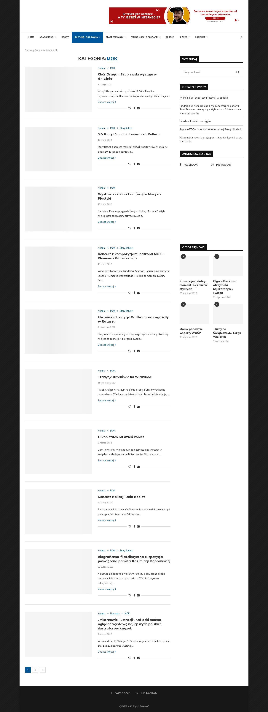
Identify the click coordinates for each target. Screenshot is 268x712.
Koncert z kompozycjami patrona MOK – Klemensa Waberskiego (131, 256)
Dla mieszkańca (114, 37)
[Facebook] (194, 165)
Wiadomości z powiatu (144, 37)
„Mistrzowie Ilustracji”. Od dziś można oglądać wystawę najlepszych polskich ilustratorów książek (130, 624)
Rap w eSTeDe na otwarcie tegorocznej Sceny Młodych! (211, 129)
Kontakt (200, 37)
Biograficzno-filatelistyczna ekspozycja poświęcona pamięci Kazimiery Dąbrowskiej (134, 559)
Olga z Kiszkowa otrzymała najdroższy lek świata (225, 287)
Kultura (46, 50)
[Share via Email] (138, 108)
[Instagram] (226, 165)
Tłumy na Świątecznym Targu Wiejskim (227, 333)
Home (31, 37)
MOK (112, 68)
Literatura (115, 613)
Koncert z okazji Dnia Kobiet (121, 497)
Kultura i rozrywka (86, 37)
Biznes (183, 37)
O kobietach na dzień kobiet (121, 437)
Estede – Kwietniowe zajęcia (195, 121)
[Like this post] (129, 108)
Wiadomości (47, 37)
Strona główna (33, 50)
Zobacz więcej (107, 102)
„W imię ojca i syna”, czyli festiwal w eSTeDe (204, 97)
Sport (65, 37)
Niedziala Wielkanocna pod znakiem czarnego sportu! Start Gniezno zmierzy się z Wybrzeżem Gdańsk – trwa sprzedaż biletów (210, 109)
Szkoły (170, 37)
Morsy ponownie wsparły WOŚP (191, 331)
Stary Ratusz (126, 128)
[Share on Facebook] (134, 108)
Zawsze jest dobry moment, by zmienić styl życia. (194, 285)
